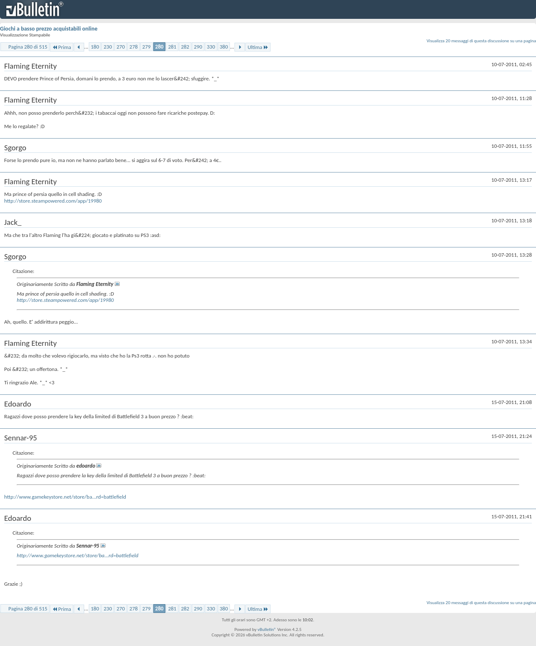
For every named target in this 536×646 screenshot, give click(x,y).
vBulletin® (267, 629)
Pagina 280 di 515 (27, 47)
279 (146, 47)
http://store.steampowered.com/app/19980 (53, 201)
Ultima (257, 47)
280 (159, 47)
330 (211, 47)
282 (185, 47)
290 (198, 47)
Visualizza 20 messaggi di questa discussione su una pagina (481, 41)
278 (133, 47)
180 (95, 47)
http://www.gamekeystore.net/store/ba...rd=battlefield (65, 497)
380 (224, 47)
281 (172, 47)
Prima (61, 47)
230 (107, 47)
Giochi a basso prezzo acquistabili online (49, 28)
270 (120, 47)
